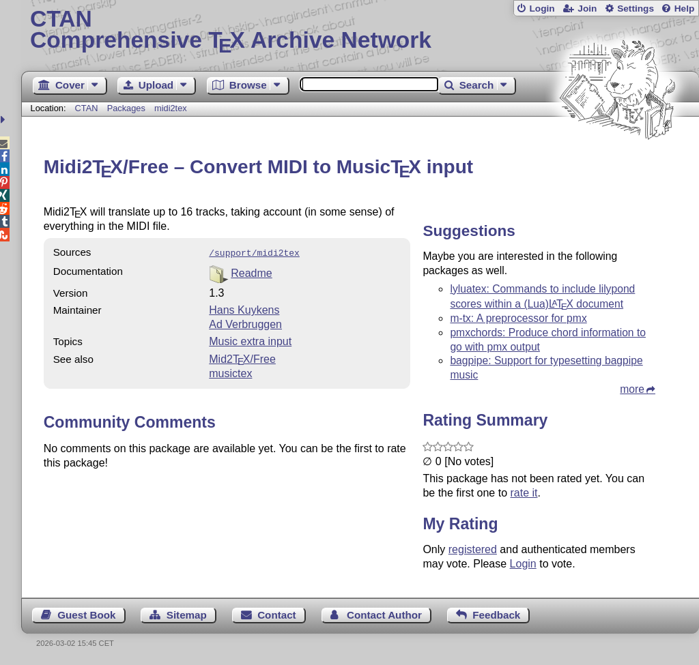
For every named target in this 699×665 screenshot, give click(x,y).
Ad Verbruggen (245, 323)
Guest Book (86, 615)
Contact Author (384, 615)
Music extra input (250, 340)
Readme (251, 272)
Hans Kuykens (244, 308)
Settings (635, 8)
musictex (230, 372)
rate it (523, 493)
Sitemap (187, 615)
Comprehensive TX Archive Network (360, 31)
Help (684, 8)
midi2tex (170, 108)
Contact (276, 615)
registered (472, 549)
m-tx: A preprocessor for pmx (518, 318)
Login (541, 8)
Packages (127, 108)
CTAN (86, 108)
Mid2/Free (242, 358)
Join (587, 8)
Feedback (496, 615)
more (632, 389)
